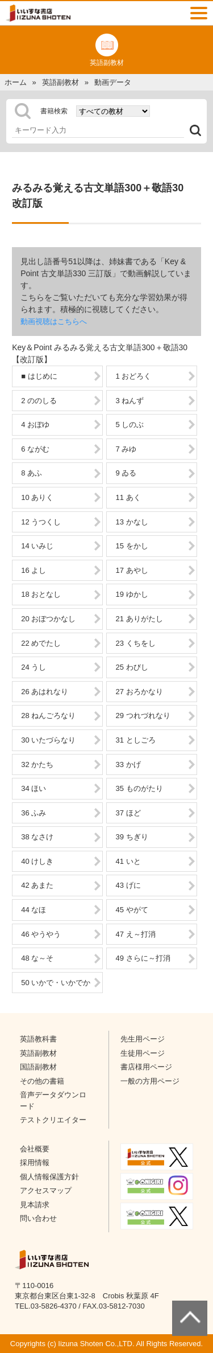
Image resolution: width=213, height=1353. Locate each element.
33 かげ (127, 764)
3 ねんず (129, 400)
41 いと (127, 861)
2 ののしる (39, 400)
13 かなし (131, 522)
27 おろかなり (138, 691)
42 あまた (37, 885)
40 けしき (37, 861)
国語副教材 (38, 1067)
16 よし (33, 570)
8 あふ (31, 473)
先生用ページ (142, 1039)
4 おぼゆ (35, 424)
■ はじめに (39, 376)
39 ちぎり (131, 837)
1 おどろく (133, 376)
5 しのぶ (129, 424)
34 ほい (33, 788)
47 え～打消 (135, 934)
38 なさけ (37, 837)
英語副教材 (38, 1053)
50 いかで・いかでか (55, 982)
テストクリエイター (53, 1120)
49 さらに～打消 (142, 958)
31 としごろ (135, 740)
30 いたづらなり (48, 740)
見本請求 (34, 1204)
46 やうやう (41, 934)
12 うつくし (41, 522)
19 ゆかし (131, 594)
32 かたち (37, 764)
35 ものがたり (138, 788)
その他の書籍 (42, 1081)
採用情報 (34, 1162)
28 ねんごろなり (48, 715)
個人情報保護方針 (49, 1176)
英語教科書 (38, 1039)
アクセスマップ (46, 1190)
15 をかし (131, 546)
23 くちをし (135, 643)
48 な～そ (37, 958)
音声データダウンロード (53, 1100)
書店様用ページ (146, 1067)
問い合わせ (38, 1218)
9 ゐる (125, 473)
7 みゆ (125, 449)
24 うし (33, 667)
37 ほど (127, 813)
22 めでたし (41, 643)
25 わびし (131, 667)
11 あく (127, 497)
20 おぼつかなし (48, 618)
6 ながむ (35, 449)
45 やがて (131, 909)
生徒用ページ (142, 1053)
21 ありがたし (138, 618)
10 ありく (37, 497)
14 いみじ (37, 546)
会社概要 (34, 1149)
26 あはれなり (44, 691)
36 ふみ (33, 813)
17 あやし (131, 570)
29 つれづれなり (142, 715)
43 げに (127, 885)
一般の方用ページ (149, 1081)
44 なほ (33, 909)
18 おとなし (41, 594)
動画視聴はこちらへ (53, 321)
